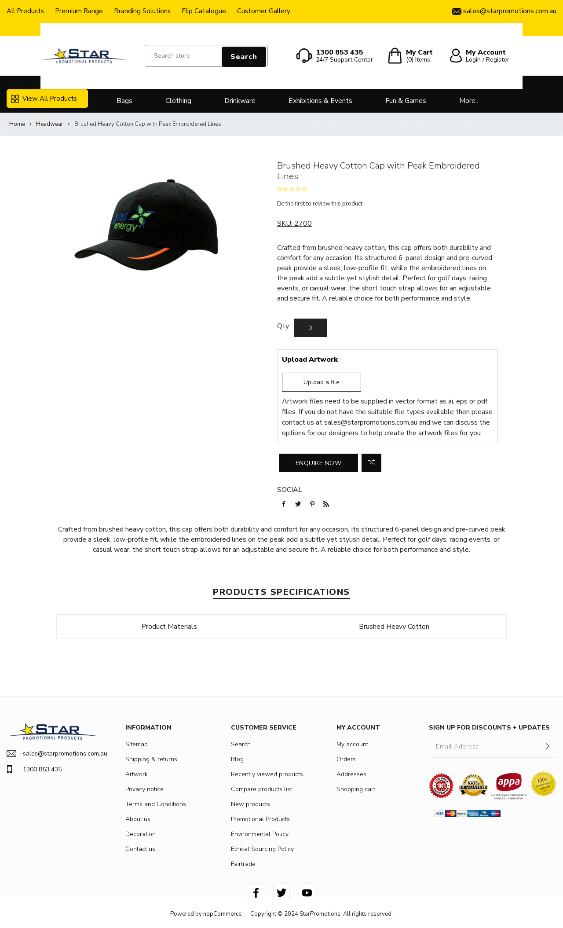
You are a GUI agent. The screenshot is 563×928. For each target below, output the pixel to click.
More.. (468, 101)
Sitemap (136, 744)
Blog (237, 759)
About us (137, 819)
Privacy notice (144, 789)
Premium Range (79, 11)
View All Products (44, 98)
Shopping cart (355, 789)
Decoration (140, 834)
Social (289, 490)
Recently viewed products (267, 774)
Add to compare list (371, 463)
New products (250, 804)
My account (352, 744)
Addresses (351, 774)
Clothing (178, 101)
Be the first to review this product (319, 204)
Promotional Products (260, 819)
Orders (346, 759)
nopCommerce (222, 914)
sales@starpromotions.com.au (370, 422)
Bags (124, 101)
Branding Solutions (142, 11)
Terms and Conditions (155, 804)
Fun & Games (405, 101)
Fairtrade (243, 864)
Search (243, 57)
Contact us (140, 849)
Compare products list (261, 789)
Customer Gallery (263, 11)
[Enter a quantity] (310, 328)
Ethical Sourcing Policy (262, 849)
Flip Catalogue (204, 11)
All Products (25, 11)
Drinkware (240, 101)
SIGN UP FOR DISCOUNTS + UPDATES (489, 727)
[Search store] (206, 56)
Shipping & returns (151, 759)
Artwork (136, 774)
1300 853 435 (34, 769)
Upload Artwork (310, 359)
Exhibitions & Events (320, 101)
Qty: (283, 326)
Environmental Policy (260, 834)
